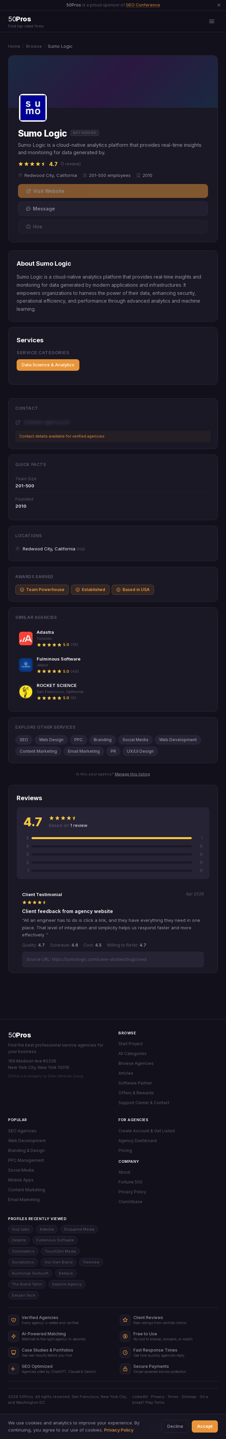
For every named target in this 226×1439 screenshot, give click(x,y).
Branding (103, 739)
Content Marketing (38, 751)
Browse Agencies (136, 1063)
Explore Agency (67, 1284)
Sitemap (189, 1396)
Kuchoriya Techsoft (30, 1273)
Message (40, 208)
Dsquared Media (79, 1229)
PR (113, 751)
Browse (34, 46)
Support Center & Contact (143, 1102)
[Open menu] (212, 21)
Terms (172, 1396)
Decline (175, 1426)
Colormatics (23, 1251)
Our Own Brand (58, 1262)
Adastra (47, 1229)
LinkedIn (140, 1396)
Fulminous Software (55, 1240)
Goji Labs (21, 1229)
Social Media (135, 739)
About (124, 1172)
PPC (78, 739)
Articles (125, 1073)
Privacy (157, 1396)
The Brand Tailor (27, 1284)
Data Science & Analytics (48, 364)
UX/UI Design (140, 751)
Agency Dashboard (137, 1140)
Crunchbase (130, 1201)
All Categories (132, 1053)
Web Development (178, 739)
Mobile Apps (21, 1179)
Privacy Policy (132, 1191)
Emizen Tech (23, 1295)
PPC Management (26, 1160)
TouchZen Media (60, 1251)
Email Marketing (84, 751)
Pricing (125, 1150)
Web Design (51, 739)
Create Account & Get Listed (146, 1130)
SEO (24, 739)
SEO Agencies (22, 1130)
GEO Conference (143, 4)
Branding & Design (26, 1150)
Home (14, 46)
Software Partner (135, 1083)
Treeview (91, 1262)
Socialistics (23, 1262)
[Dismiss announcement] (219, 5)
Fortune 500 (130, 1181)
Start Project (130, 1043)
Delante (19, 1240)
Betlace (66, 1273)
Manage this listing (132, 774)
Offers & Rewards (136, 1092)
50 (19, 1035)
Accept (204, 1426)
